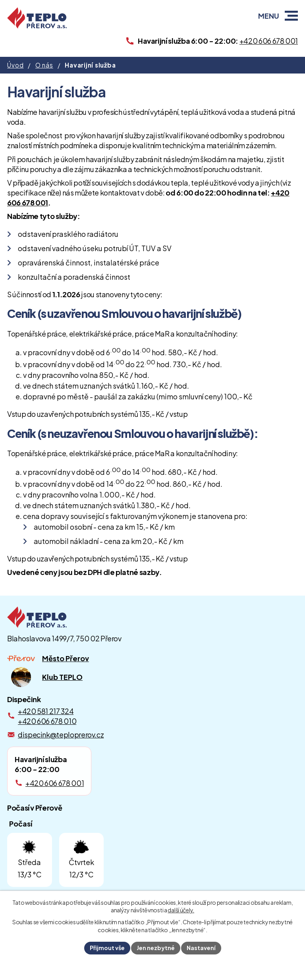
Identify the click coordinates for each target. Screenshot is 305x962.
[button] (291, 16)
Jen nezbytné (156, 947)
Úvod (15, 65)
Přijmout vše (107, 947)
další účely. (181, 910)
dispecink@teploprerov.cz (61, 734)
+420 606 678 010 (47, 721)
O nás (44, 65)
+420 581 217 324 (45, 711)
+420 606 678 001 (54, 783)
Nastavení (201, 947)
